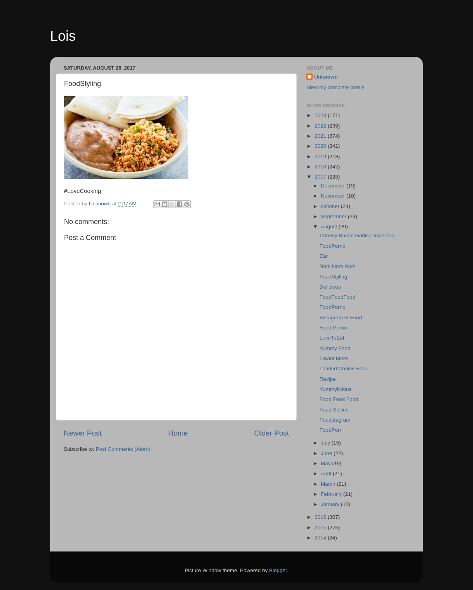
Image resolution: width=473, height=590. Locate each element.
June (327, 453)
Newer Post (83, 433)
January (331, 504)
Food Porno (333, 328)
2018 (321, 167)
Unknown (326, 77)
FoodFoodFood (337, 297)
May (326, 463)
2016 (321, 517)
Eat (323, 256)
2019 (321, 156)
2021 (321, 136)
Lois (63, 36)
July (326, 443)
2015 (321, 527)
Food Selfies (334, 410)
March (329, 484)
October (331, 206)
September (334, 216)
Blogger (278, 570)
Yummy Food (335, 348)
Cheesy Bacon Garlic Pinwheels (357, 235)
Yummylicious (336, 389)
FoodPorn (331, 430)
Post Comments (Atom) (123, 449)
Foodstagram (335, 420)
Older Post (271, 433)
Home (178, 433)
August (330, 226)
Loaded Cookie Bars (343, 368)
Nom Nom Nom (338, 266)
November (333, 196)
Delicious (330, 287)
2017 (321, 177)
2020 (321, 146)
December (333, 186)
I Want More (334, 358)
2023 (321, 115)
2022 (321, 126)
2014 (321, 538)
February (332, 494)
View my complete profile (335, 87)
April (327, 473)
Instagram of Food (341, 317)
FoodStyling (333, 277)
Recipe (328, 379)
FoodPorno (333, 246)
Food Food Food (339, 399)
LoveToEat (332, 338)
